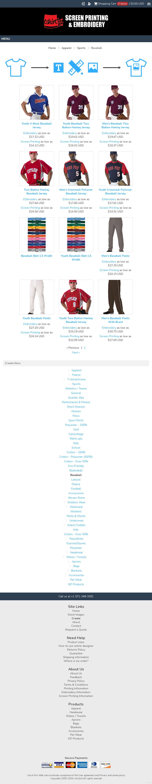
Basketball (76, 470)
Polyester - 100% (76, 425)
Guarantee (76, 653)
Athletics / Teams (76, 388)
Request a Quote (76, 630)
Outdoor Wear (76, 502)
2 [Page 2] (85, 348)
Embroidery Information (76, 692)
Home (52, 48)
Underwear (76, 520)
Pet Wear (76, 580)
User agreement (86, 775)
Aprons (76, 561)
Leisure (76, 479)
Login (83, 3)
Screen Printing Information (76, 696)
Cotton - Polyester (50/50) (76, 457)
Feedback (76, 677)
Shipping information (76, 657)
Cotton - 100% (76, 452)
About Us (76, 673)
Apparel (66, 48)
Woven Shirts (76, 498)
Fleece (76, 375)
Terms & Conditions (76, 685)
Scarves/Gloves (76, 543)
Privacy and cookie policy (112, 775)
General (76, 393)
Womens (76, 511)
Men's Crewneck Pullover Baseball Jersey (76, 191)
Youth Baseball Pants (36, 318)
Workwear (76, 507)
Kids (76, 443)
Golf (76, 429)
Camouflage (76, 434)
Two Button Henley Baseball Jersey (36, 191)
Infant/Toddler (76, 525)
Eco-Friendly (76, 466)
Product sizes (76, 642)
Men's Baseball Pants (115, 256)
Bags (76, 566)
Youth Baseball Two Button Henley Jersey (76, 125)
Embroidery (30, 133)
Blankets (76, 571)
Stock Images (76, 615)
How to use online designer (76, 646)
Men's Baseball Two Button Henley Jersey (115, 125)
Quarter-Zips (76, 398)
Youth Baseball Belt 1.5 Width (76, 258)
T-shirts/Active (76, 379)
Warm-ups (76, 439)
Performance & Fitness (76, 402)
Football (76, 489)
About (76, 622)
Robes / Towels (76, 557)
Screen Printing (30, 142)
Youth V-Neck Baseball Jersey (37, 125)
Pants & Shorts (76, 516)
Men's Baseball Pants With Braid (115, 320)
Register (89, 3)
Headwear (76, 552)
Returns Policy (76, 650)
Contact (76, 626)
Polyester (76, 548)
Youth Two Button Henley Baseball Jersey (76, 320)
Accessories (76, 493)
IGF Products (76, 584)
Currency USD (148, 3)
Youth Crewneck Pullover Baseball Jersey (115, 191)
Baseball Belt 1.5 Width (36, 256)
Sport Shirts (76, 420)
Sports (81, 48)
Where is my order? (76, 661)
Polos (76, 416)
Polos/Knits (76, 539)
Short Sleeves (76, 407)
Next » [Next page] (76, 352)
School (76, 448)
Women (76, 411)
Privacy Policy (76, 681)
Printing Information (76, 688)
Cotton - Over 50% (76, 461)
